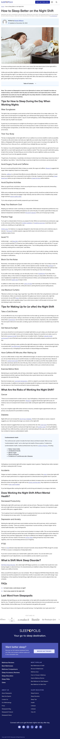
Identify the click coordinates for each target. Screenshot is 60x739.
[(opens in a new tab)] (30, 212)
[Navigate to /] (30, 630)
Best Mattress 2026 (42, 2)
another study (42, 427)
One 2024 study (15, 346)
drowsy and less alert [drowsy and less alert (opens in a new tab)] (34, 482)
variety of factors (43, 445)
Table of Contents (30, 83)
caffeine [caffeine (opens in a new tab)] (9, 174)
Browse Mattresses (44, 651)
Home (2, 6)
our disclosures (53, 15)
